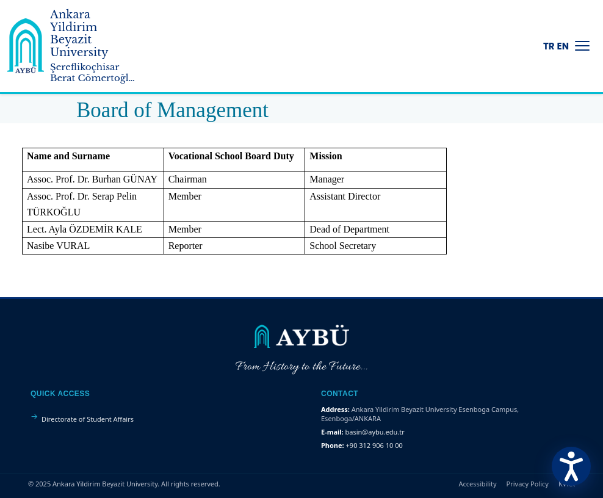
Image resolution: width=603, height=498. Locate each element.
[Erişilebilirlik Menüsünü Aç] (571, 466)
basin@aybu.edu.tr (375, 431)
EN (563, 46)
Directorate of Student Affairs (88, 419)
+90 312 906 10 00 (374, 445)
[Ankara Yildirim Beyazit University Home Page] (25, 45)
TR (549, 46)
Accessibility (478, 483)
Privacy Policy (528, 483)
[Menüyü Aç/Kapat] (582, 45)
